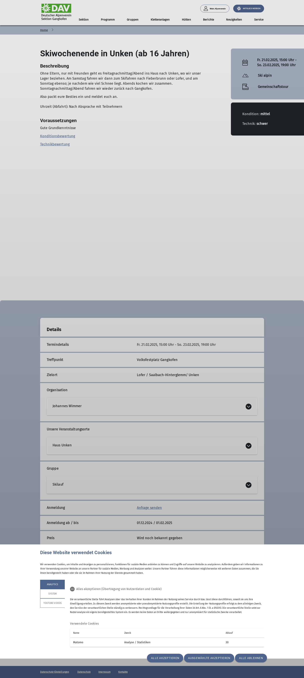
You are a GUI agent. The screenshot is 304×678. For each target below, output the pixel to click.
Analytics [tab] (52, 584)
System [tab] (52, 593)
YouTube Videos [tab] (52, 603)
